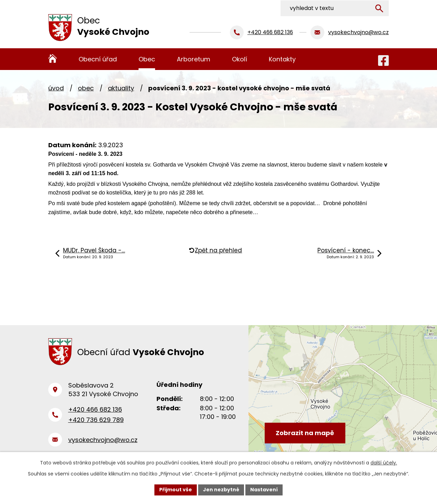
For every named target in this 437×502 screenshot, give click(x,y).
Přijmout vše (175, 489)
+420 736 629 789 (96, 420)
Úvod (56, 88)
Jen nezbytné (221, 489)
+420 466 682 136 (95, 410)
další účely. (383, 462)
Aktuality (121, 88)
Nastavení (264, 489)
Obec (86, 88)
